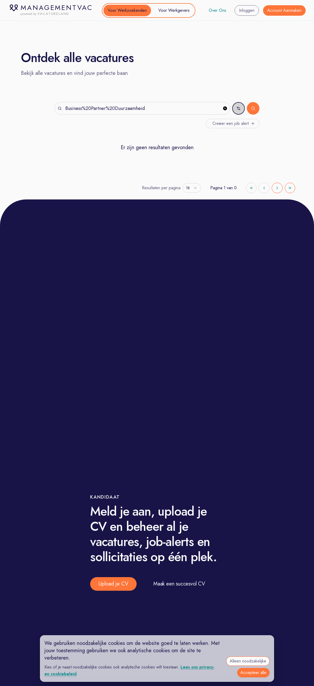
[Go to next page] (277, 188)
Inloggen (246, 10)
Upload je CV (113, 584)
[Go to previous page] (264, 188)
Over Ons (217, 10)
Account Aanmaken (284, 10)
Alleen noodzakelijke (248, 661)
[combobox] (192, 188)
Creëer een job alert (233, 123)
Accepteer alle (253, 673)
